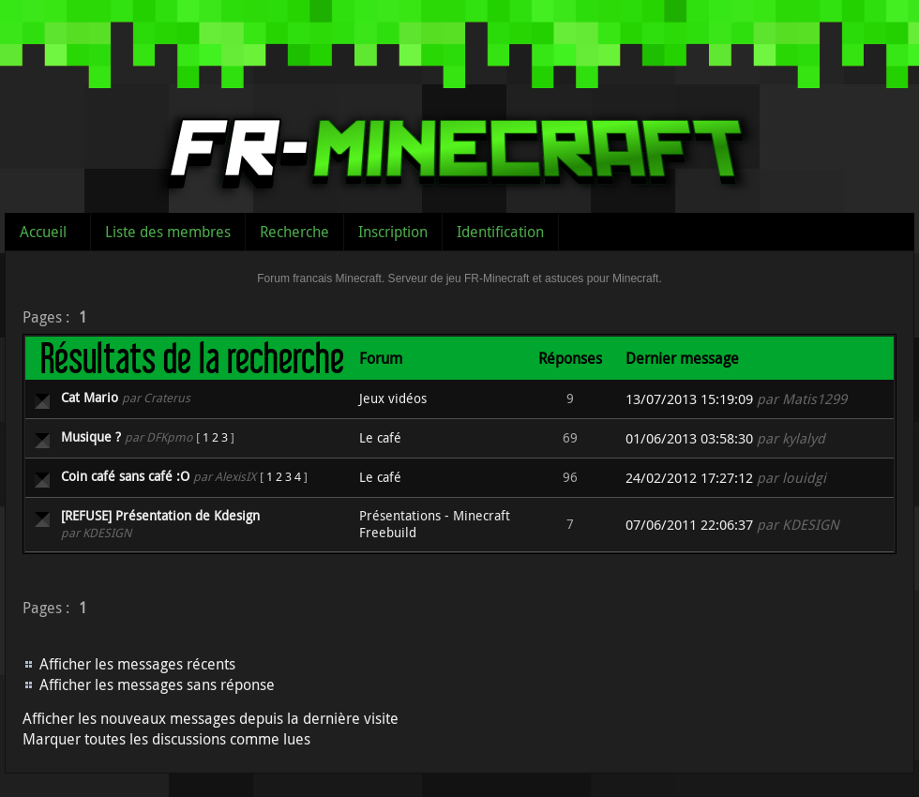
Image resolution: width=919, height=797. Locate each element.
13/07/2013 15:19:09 (689, 399)
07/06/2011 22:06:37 (689, 525)
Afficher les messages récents (137, 664)
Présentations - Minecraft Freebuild (434, 523)
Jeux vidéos (393, 398)
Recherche (294, 231)
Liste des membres (168, 231)
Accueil (43, 231)
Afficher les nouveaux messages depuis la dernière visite (211, 718)
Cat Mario (89, 397)
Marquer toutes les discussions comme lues (166, 739)
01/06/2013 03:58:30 (689, 438)
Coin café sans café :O (125, 476)
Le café (380, 437)
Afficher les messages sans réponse (157, 684)
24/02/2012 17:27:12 (689, 478)
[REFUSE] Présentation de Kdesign (160, 515)
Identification (500, 231)
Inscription (393, 231)
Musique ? (91, 436)
